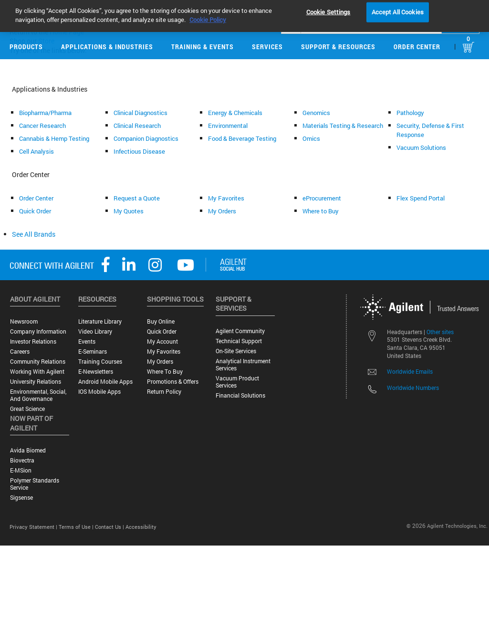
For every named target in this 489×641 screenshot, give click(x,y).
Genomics (316, 112)
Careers (20, 351)
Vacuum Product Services (237, 382)
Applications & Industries (107, 46)
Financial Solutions (240, 395)
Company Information (38, 331)
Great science (27, 408)
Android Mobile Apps (105, 381)
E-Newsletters (95, 371)
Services (267, 46)
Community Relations (37, 361)
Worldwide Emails (410, 371)
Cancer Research (42, 125)
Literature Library (100, 321)
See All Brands (33, 234)
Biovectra (22, 460)
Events (86, 341)
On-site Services (236, 351)
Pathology (410, 112)
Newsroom (24, 321)
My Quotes (129, 211)
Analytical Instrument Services (243, 364)
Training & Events (202, 46)
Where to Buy (320, 211)
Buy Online (161, 321)
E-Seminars (92, 351)
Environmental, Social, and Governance (38, 395)
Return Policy (164, 391)
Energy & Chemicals (235, 112)
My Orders (222, 211)
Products (26, 46)
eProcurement (321, 198)
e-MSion (20, 470)
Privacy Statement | (34, 526)
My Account (162, 341)
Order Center (417, 46)
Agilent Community (240, 331)
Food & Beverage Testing (242, 138)
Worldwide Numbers (413, 387)
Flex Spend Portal (420, 198)
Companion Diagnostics (146, 138)
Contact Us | (110, 526)
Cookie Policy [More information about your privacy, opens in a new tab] (207, 14)
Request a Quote (137, 198)
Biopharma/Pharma (45, 112)
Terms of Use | (77, 526)
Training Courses (100, 361)
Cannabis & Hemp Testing (54, 138)
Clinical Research (137, 125)
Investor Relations (33, 341)
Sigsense (21, 497)
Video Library (95, 331)
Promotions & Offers (172, 381)
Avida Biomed (28, 450)
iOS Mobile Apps (99, 391)
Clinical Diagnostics (140, 112)
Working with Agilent (37, 371)
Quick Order (35, 211)
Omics (311, 138)
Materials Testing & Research (342, 125)
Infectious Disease (139, 151)
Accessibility (140, 526)
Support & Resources (338, 46)
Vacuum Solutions (421, 147)
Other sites (440, 332)
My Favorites (226, 198)
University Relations (35, 381)
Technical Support (239, 341)
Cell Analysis (36, 151)
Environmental (228, 125)
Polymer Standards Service (34, 484)
